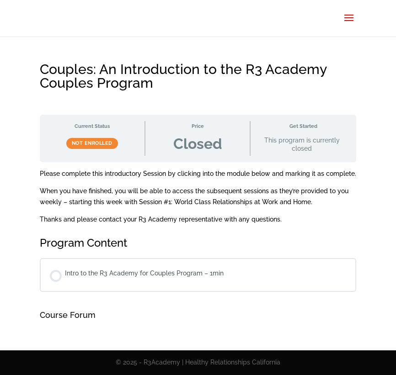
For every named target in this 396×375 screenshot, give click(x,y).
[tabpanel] (198, 197)
